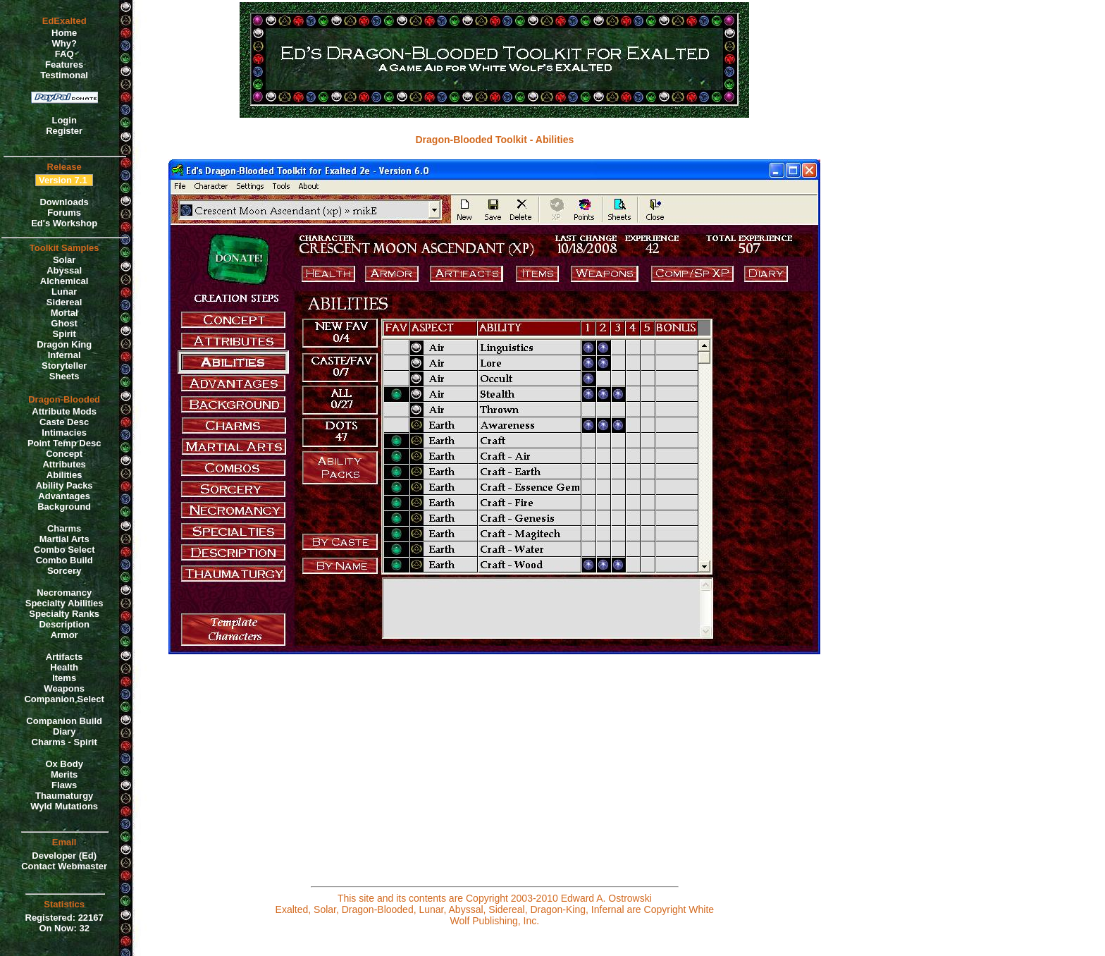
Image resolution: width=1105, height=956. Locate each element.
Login (63, 120)
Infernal (64, 355)
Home (64, 32)
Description (64, 624)
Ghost (64, 323)
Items (64, 678)
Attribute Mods (64, 411)
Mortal (64, 312)
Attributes (63, 464)
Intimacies (64, 432)
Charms (64, 528)
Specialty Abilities (64, 603)
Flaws (64, 785)
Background (64, 506)
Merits (64, 774)
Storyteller (64, 365)
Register (64, 130)
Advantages (64, 496)
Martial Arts (64, 539)
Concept (64, 453)
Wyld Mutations (64, 806)
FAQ (64, 54)
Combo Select (64, 549)
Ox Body (63, 764)
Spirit (64, 334)
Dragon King (64, 344)
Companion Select (64, 699)
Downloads (63, 202)
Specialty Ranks (64, 613)
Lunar (64, 291)
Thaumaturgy (64, 795)
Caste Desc (64, 422)
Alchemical (64, 281)
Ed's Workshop (64, 223)
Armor (64, 635)
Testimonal (64, 75)
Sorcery (64, 570)
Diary (64, 731)
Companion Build (64, 721)
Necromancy (64, 592)
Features (64, 64)
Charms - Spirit (64, 742)
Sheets (64, 376)
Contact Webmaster (64, 866)
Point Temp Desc (64, 443)
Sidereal (64, 302)
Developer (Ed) (64, 855)
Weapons (64, 688)
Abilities (64, 475)
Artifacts (64, 656)
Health (64, 667)
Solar (64, 260)
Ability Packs (64, 485)
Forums (64, 212)
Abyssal (64, 270)
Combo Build (64, 560)
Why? (63, 43)
